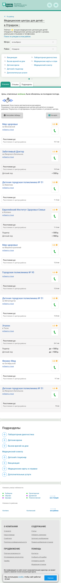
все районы (54, 510)
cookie (20, 577)
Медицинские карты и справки (22, 469)
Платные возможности (12, 553)
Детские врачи (13, 65)
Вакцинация (12, 57)
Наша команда (9, 535)
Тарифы (7, 561)
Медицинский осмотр (12, 451)
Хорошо (51, 578)
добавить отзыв (8, 130)
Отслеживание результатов (13, 557)
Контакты (35, 553)
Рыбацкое (7, 493)
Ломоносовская (33, 498)
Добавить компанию (39, 535)
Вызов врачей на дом (16, 61)
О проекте (7, 531)
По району (10, 17)
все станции (54, 497)
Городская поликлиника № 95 (18, 272)
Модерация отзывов (39, 564)
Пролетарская (32, 493)
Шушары (7, 498)
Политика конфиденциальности (15, 542)
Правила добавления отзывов (42, 542)
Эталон (6, 325)
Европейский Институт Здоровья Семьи (23, 209)
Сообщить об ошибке (39, 557)
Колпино (6, 511)
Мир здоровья (10, 124)
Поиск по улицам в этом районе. (17, 37)
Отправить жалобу (38, 561)
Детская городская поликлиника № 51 (22, 182)
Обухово (7, 496)
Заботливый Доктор (13, 151)
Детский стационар (15, 69)
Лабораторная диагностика (21, 434)
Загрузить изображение (40, 538)
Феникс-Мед (9, 361)
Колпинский (31, 511)
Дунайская (31, 496)
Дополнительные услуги (17, 73)
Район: (7, 49)
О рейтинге (8, 538)
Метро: (7, 42)
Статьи (34, 531)
